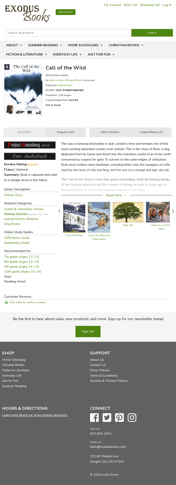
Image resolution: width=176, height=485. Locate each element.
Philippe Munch (74, 80)
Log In (166, 5)
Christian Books (124, 45)
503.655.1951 (101, 433)
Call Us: (95, 429)
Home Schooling (83, 45)
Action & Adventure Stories (24, 209)
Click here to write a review (27, 302)
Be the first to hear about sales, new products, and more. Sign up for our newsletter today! (88, 318)
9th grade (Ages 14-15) (21, 266)
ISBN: (70, 90)
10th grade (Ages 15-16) (22, 271)
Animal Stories (26, 214)
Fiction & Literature (24, 54)
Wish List (130, 5)
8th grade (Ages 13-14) (21, 261)
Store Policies (100, 370)
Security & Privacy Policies (109, 381)
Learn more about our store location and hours (35, 415)
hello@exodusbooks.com (108, 446)
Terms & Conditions (104, 375)
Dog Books (12, 224)
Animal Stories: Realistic (21, 219)
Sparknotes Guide (17, 243)
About (12, 45)
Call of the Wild (74, 235)
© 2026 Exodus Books (104, 475)
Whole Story (13, 195)
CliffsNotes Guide (16, 238)
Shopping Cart (150, 5)
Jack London (56, 80)
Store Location (65, 12)
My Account (112, 5)
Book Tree (128, 225)
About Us (97, 360)
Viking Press (65, 85)
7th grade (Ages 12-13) (21, 257)
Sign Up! (88, 331)
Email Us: (96, 442)
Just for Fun (99, 54)
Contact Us (98, 365)
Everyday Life (65, 54)
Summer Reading (43, 45)
